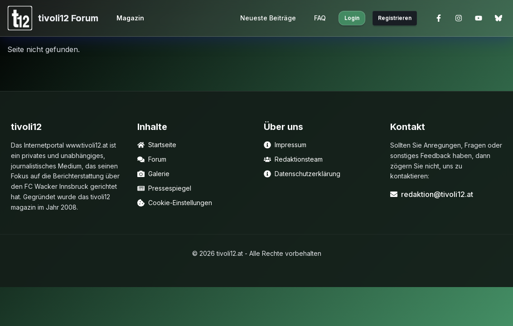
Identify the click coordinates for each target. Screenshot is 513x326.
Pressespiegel (164, 188)
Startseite (156, 145)
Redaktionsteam (293, 159)
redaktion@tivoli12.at (431, 194)
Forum (151, 159)
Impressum (285, 145)
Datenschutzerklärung (302, 173)
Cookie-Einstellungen (174, 202)
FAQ (320, 18)
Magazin (130, 18)
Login (351, 17)
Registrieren (394, 17)
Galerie (153, 173)
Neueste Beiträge (268, 18)
